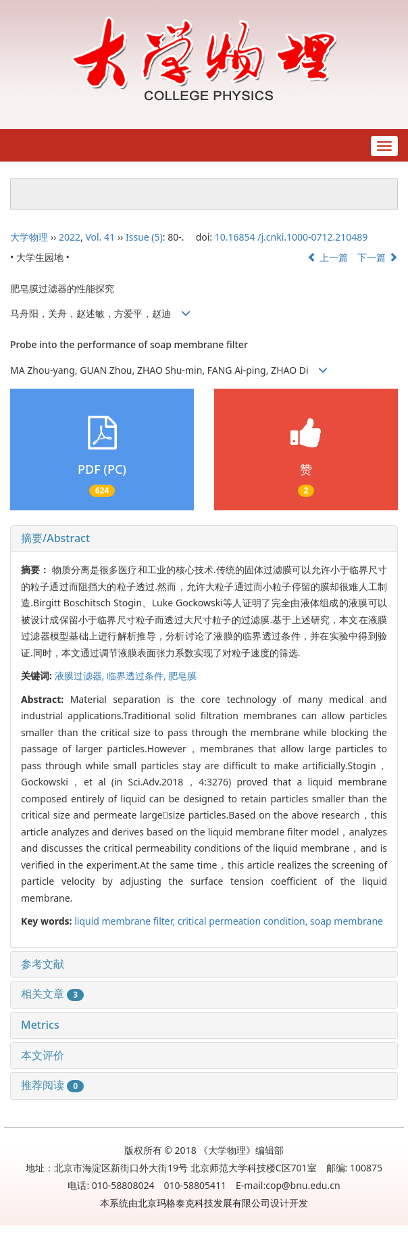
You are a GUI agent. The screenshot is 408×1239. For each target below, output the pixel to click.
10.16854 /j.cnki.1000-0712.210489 (291, 236)
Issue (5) (144, 236)
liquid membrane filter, (126, 921)
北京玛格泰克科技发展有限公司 (204, 1202)
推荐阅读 (52, 1084)
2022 (69, 236)
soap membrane (346, 921)
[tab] (204, 539)
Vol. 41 (100, 236)
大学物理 (29, 236)
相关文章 (52, 993)
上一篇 (327, 257)
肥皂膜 (182, 675)
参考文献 (42, 963)
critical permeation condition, (244, 921)
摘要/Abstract (55, 538)
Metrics (40, 1024)
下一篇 (377, 257)
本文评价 (42, 1055)
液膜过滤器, (81, 675)
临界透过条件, (137, 675)
